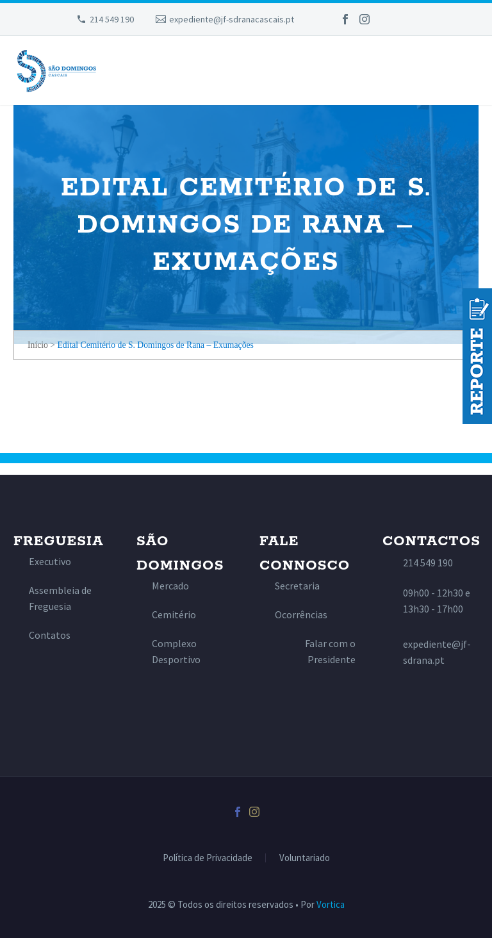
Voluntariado (304, 858)
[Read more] (42, 562)
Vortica (330, 904)
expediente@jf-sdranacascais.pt (231, 19)
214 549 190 (112, 19)
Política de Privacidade (207, 858)
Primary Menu (467, 72)
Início (38, 345)
